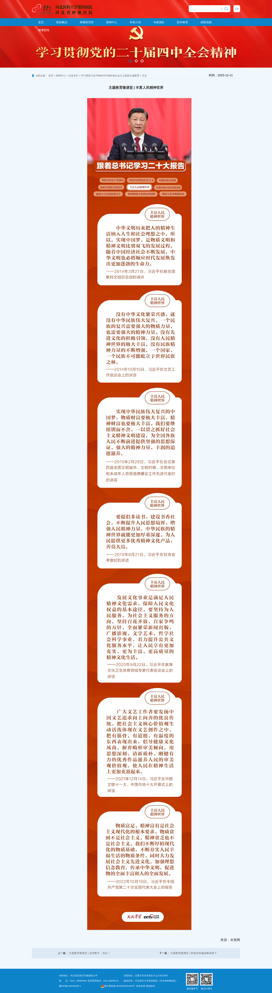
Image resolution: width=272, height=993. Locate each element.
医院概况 (61, 22)
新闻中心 (111, 22)
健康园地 (43, 30)
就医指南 (206, 22)
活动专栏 (73, 75)
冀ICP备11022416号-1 (70, 986)
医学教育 (182, 22)
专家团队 (158, 22)
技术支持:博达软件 (145, 986)
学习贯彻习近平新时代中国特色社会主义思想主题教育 (110, 75)
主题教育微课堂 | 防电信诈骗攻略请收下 (193, 953)
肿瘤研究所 (87, 22)
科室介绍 (135, 22)
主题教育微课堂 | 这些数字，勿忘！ (89, 953)
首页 (41, 22)
